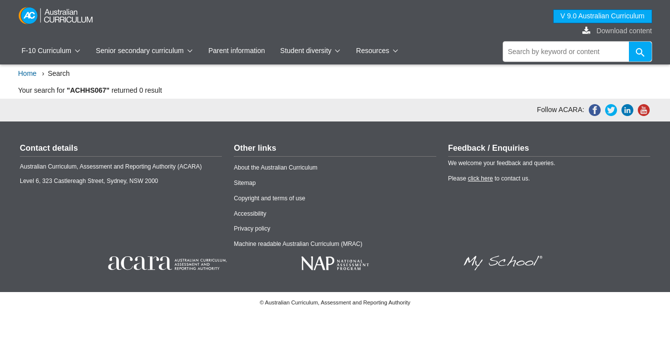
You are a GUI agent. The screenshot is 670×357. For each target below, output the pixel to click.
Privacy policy (252, 228)
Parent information (236, 51)
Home (27, 73)
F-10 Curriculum (51, 51)
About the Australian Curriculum (275, 167)
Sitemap (245, 182)
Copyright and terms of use (269, 198)
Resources (377, 51)
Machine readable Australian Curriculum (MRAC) (298, 243)
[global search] (577, 51)
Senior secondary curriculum (144, 51)
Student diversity (310, 51)
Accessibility (250, 213)
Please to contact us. (489, 178)
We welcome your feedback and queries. (502, 163)
